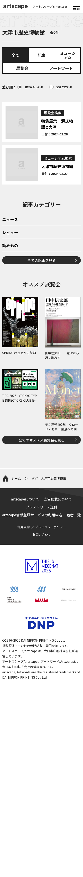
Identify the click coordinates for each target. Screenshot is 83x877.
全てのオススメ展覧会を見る (42, 501)
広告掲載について (58, 657)
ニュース (10, 281)
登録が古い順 (60, 87)
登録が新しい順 (30, 87)
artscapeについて (25, 657)
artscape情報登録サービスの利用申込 (32, 673)
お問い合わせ (41, 693)
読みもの (10, 307)
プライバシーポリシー (50, 685)
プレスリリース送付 (41, 665)
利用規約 (23, 685)
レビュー (10, 294)
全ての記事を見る (41, 322)
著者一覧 (74, 673)
